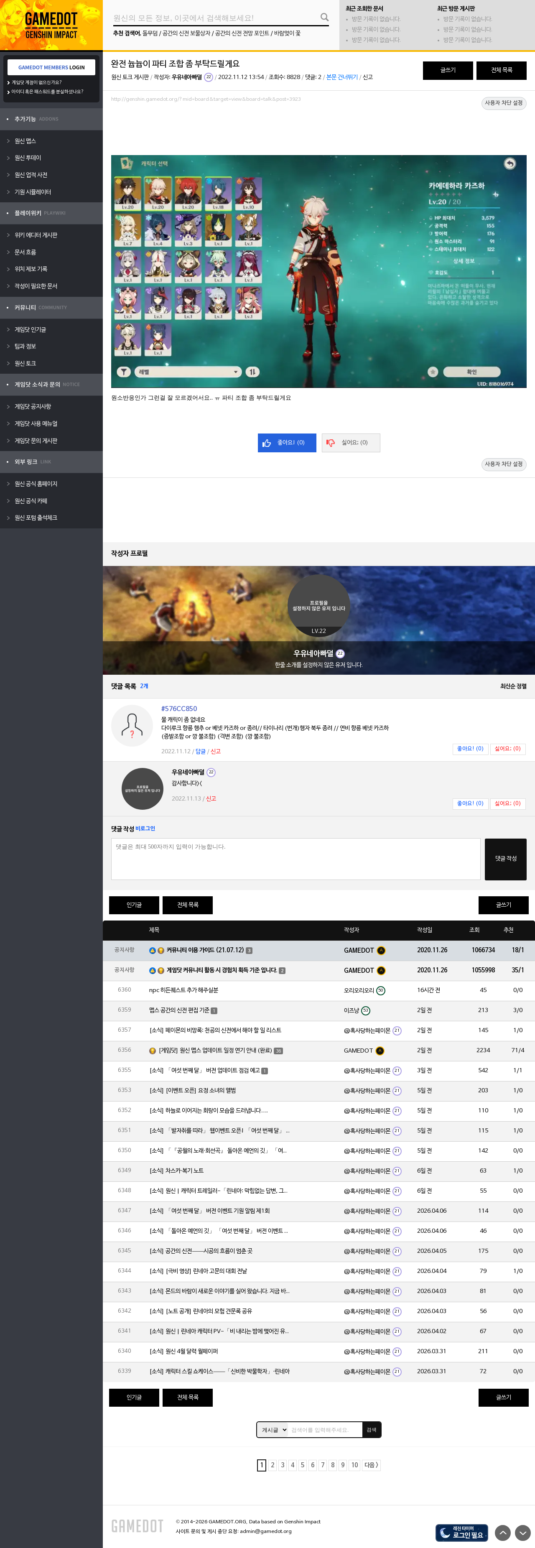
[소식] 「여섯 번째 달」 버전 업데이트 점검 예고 (204, 1071)
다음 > (371, 1465)
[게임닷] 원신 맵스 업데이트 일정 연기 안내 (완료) (215, 1051)
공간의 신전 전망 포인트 (242, 34)
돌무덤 (150, 34)
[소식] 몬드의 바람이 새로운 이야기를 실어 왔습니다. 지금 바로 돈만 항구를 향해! (220, 1291)
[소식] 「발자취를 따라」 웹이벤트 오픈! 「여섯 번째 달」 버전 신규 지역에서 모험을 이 (220, 1131)
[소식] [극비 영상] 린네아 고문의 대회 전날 (198, 1271)
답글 (201, 752)
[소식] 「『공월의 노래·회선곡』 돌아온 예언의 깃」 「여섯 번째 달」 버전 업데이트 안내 (220, 1151)
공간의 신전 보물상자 (186, 34)
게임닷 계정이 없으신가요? (37, 82)
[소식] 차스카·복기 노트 (176, 1171)
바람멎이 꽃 (287, 34)
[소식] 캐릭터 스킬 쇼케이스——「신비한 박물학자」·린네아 (219, 1372)
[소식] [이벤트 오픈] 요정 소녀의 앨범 (192, 1091)
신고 (368, 77)
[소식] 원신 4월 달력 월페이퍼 (183, 1352)
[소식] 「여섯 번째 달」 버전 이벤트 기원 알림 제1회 (209, 1211)
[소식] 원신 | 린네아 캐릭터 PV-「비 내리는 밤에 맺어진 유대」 (220, 1332)
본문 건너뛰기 (342, 77)
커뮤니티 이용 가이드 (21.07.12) (206, 950)
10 (354, 1465)
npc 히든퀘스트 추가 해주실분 (183, 990)
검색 (372, 1430)
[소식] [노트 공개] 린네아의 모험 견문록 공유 (200, 1311)
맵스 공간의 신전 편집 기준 (179, 1010)
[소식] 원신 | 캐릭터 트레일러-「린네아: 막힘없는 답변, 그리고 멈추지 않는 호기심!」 (220, 1191)
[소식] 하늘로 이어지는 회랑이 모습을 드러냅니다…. (208, 1111)
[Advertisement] (319, 128)
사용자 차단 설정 (504, 103)
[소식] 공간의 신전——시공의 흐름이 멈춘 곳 (200, 1251)
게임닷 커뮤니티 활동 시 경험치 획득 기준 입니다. (222, 970)
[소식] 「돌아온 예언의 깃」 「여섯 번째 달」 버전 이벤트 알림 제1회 (220, 1231)
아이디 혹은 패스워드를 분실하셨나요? (48, 91)
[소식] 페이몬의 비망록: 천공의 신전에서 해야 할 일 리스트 (215, 1031)
